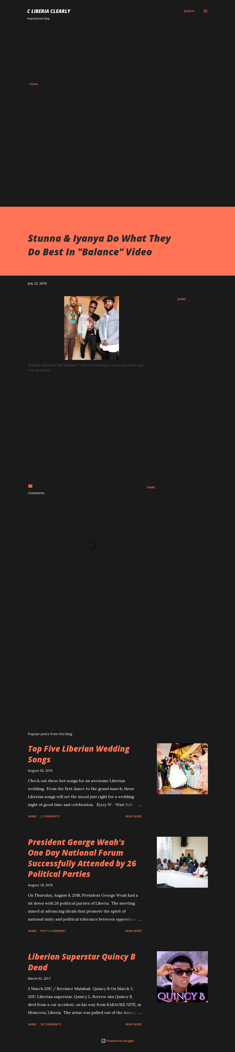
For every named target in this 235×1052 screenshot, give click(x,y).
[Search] (189, 11)
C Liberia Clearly (48, 11)
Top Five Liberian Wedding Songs (79, 754)
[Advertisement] (117, 51)
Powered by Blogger (117, 1041)
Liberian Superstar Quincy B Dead (81, 962)
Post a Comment (53, 931)
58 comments (50, 1024)
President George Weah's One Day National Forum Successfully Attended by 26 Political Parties (82, 858)
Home (33, 84)
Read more (134, 816)
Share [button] (181, 299)
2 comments (49, 816)
